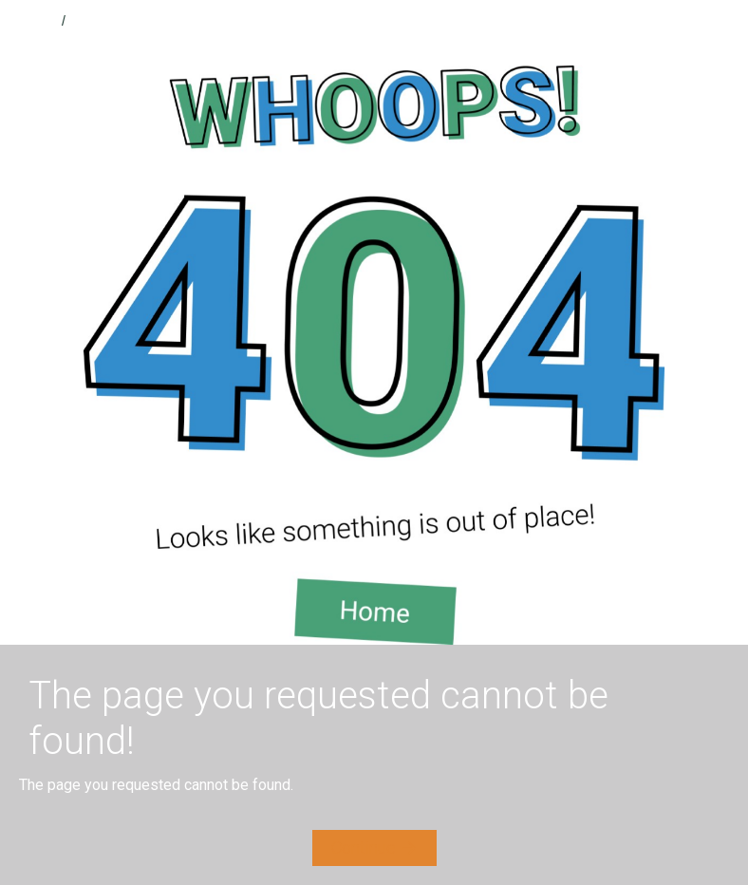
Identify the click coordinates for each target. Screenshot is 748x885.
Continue (363, 847)
